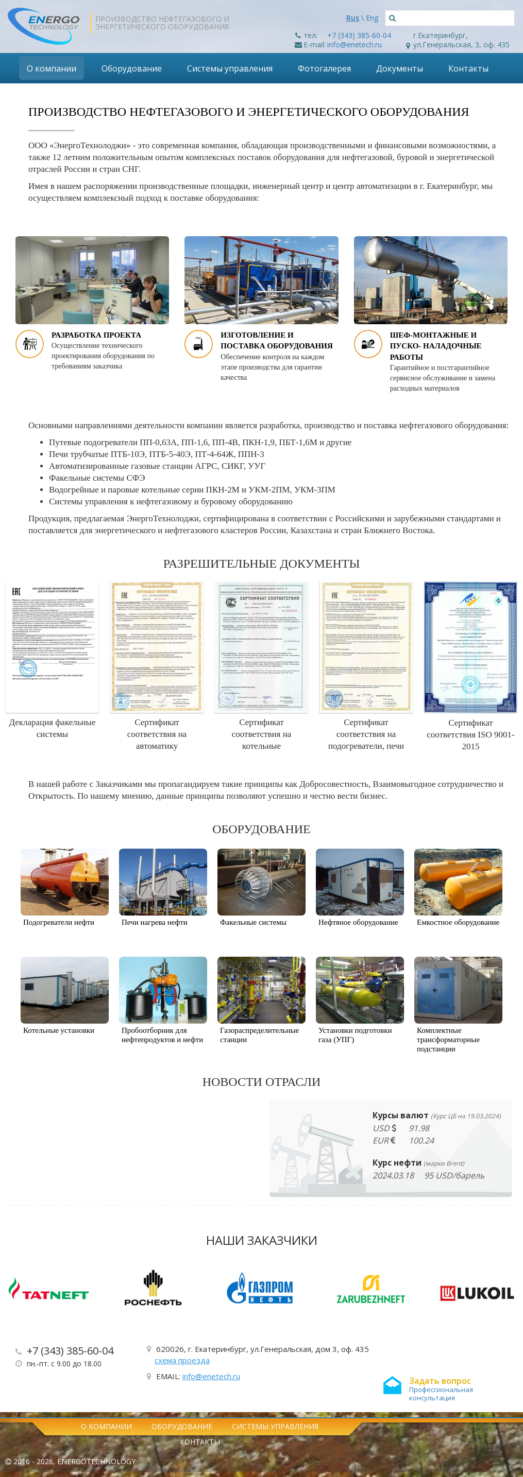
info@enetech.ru (354, 44)
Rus (352, 18)
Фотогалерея (324, 68)
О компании (51, 68)
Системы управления (230, 68)
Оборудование (132, 68)
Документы (399, 68)
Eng (372, 18)
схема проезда (182, 1360)
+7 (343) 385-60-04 (359, 35)
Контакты (468, 68)
